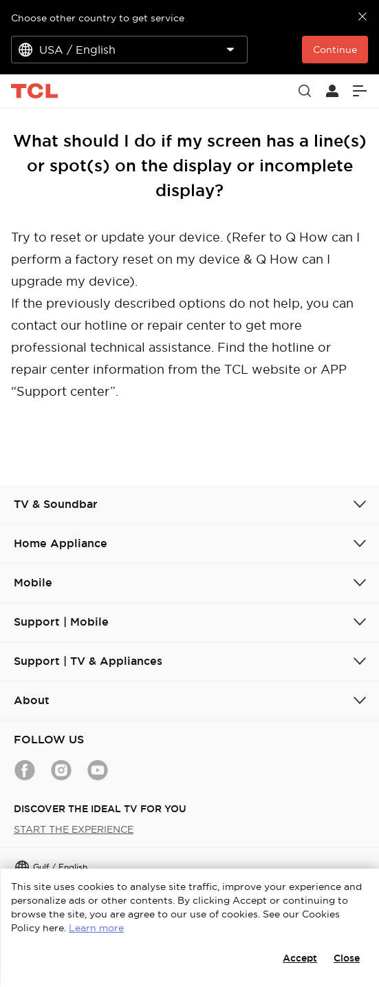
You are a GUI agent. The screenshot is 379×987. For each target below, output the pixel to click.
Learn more (96, 928)
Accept (300, 958)
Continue (335, 49)
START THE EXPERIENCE (73, 829)
